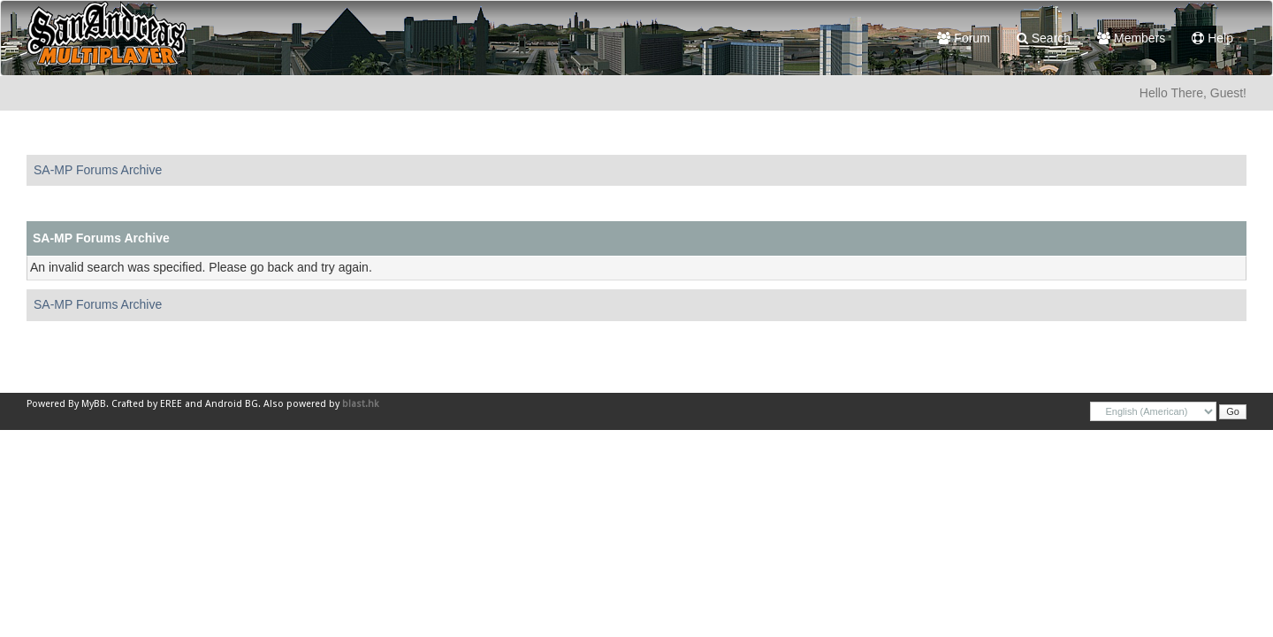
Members (1131, 38)
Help (1212, 38)
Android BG (231, 404)
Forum (963, 38)
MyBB (93, 404)
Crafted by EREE (146, 404)
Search (1044, 38)
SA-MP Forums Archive (98, 170)
